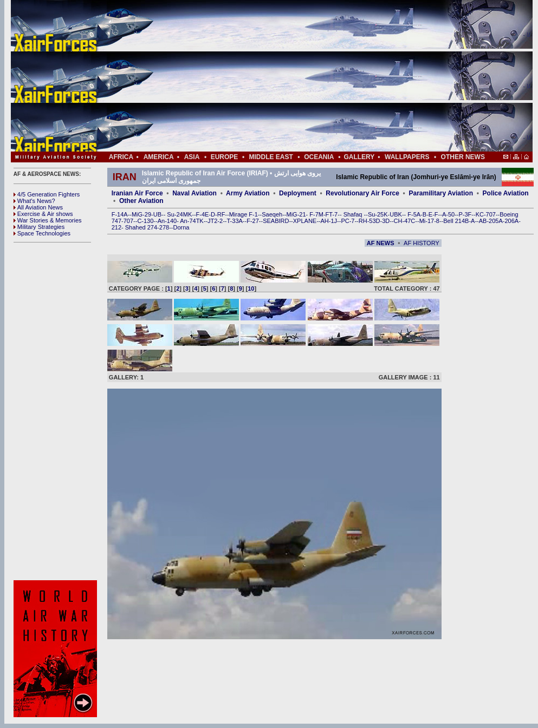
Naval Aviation (194, 193)
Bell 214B (456, 221)
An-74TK (191, 221)
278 (164, 227)
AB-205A (491, 221)
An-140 (167, 221)
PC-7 (347, 221)
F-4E (202, 214)
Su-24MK (179, 214)
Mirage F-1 (243, 214)
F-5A (413, 214)
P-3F (464, 214)
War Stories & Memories (48, 220)
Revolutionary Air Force (362, 193)
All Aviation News (38, 207)
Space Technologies (42, 233)
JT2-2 (215, 221)
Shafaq (353, 214)
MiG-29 (141, 214)
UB (157, 214)
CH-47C (405, 221)
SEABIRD (276, 221)
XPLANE (304, 221)
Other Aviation (141, 201)
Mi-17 (427, 221)
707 (128, 221)
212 (116, 227)
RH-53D (369, 221)
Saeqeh (272, 214)
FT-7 (332, 214)
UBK (396, 214)
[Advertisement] (304, 76)
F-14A (120, 214)
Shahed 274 (141, 227)
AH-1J (329, 221)
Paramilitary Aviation (441, 193)
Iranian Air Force (137, 193)
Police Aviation (506, 193)
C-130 (145, 221)
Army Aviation (247, 193)
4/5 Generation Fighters (48, 194)
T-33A (234, 221)
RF (221, 214)
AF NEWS (380, 243)
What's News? (34, 201)
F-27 (253, 221)
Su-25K (378, 214)
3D (386, 221)
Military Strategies (39, 227)
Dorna (181, 227)
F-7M (316, 214)
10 (251, 288)
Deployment (297, 193)
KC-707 (486, 214)
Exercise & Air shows (43, 214)
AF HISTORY (421, 243)
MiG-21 (296, 214)
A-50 (448, 214)
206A (511, 221)
